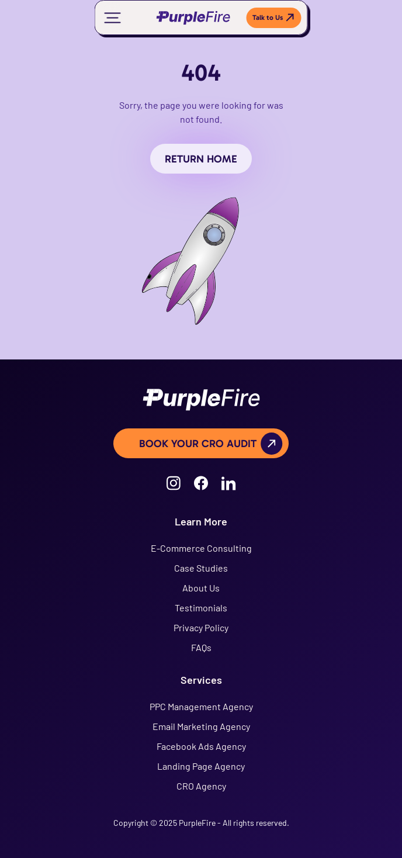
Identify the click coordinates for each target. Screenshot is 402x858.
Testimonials (201, 607)
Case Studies (201, 567)
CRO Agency (201, 785)
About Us (201, 587)
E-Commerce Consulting (201, 547)
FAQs (201, 647)
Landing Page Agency (201, 765)
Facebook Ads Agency (201, 746)
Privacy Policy (201, 627)
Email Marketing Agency (201, 726)
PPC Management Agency (201, 706)
